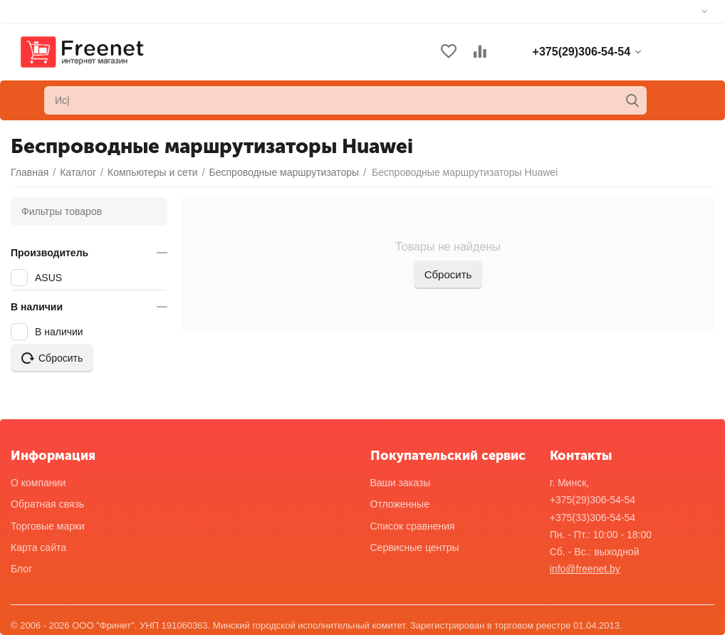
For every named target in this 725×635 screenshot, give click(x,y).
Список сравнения (412, 526)
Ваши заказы (400, 482)
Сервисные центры (414, 547)
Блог (21, 568)
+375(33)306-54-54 (592, 517)
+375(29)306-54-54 (592, 499)
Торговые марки (48, 526)
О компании (38, 482)
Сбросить (448, 274)
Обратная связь (47, 504)
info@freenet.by (585, 568)
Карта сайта (38, 547)
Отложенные (399, 504)
